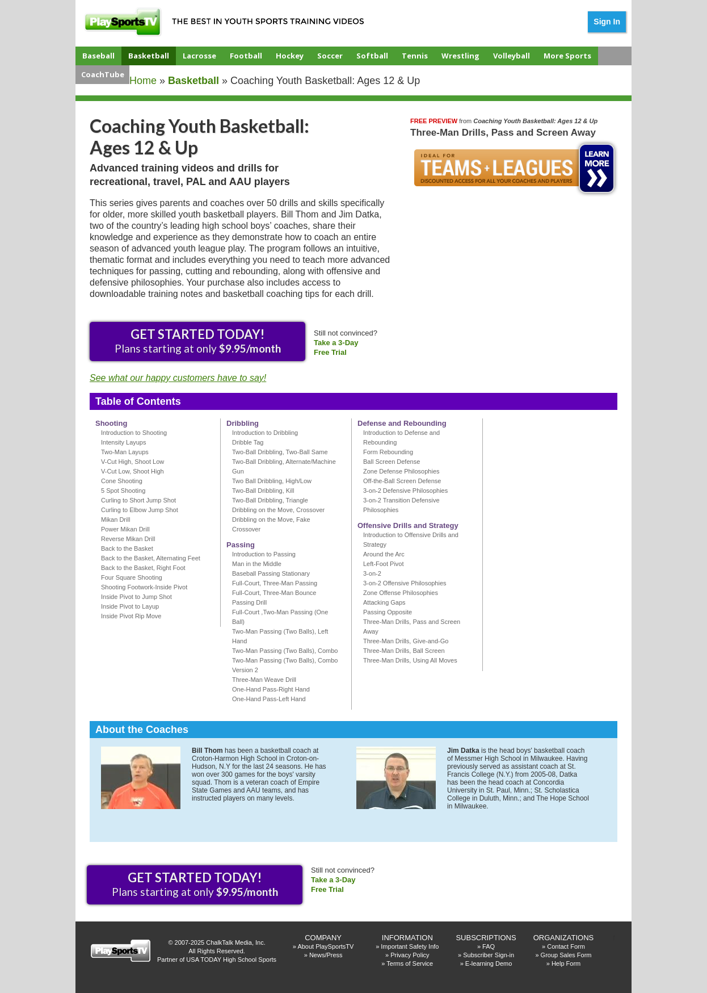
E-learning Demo (488, 963)
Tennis (415, 56)
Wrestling (460, 56)
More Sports (567, 56)
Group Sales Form (566, 955)
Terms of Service (409, 963)
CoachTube (102, 74)
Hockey (290, 56)
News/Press (326, 955)
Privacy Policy (409, 955)
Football (246, 56)
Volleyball (511, 56)
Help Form (566, 963)
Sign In (607, 21)
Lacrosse (199, 56)
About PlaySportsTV (325, 946)
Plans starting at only (198, 340)
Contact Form (566, 946)
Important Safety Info (410, 946)
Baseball (98, 56)
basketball (193, 80)
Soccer (330, 56)
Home (143, 80)
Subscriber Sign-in (488, 955)
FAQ (488, 946)
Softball (372, 56)
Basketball (148, 56)
